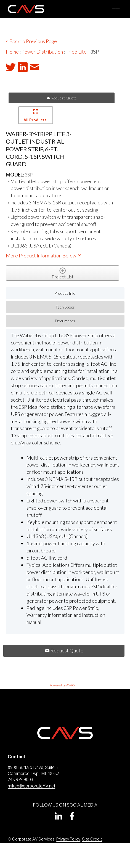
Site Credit (92, 839)
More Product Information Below (44, 255)
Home (12, 52)
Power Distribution (42, 52)
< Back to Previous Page (31, 41)
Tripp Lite (76, 52)
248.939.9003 (20, 779)
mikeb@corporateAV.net (31, 786)
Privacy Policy (68, 839)
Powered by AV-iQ (62, 685)
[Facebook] (72, 816)
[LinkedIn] (58, 816)
